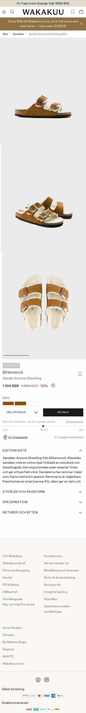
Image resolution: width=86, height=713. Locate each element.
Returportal (52, 585)
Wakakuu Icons (13, 664)
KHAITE (8, 657)
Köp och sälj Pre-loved (18, 605)
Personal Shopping (16, 571)
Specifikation (43, 502)
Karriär (7, 578)
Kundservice (53, 556)
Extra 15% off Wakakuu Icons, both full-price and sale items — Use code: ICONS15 (43, 23)
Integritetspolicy (56, 592)
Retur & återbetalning (59, 578)
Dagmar (8, 649)
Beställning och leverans (61, 571)
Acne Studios (12, 628)
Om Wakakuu (12, 556)
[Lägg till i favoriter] (79, 374)
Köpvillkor (51, 599)
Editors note (43, 451)
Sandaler (18, 34)
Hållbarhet (10, 592)
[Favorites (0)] (72, 11)
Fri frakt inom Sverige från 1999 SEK (43, 4)
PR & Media (11, 585)
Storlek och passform (43, 492)
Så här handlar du (56, 563)
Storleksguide (74, 422)
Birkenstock (13, 372)
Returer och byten (43, 513)
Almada (8, 635)
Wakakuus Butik (14, 563)
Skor (5, 34)
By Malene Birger (15, 642)
